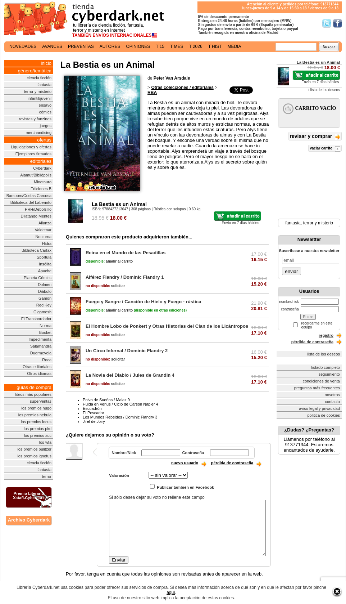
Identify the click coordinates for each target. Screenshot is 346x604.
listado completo (325, 367)
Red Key (43, 305)
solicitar (105, 286)
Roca (46, 360)
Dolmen (44, 284)
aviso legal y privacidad (319, 408)
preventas (81, 46)
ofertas (44, 140)
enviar (291, 271)
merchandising (39, 132)
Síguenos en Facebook (337, 23)
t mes (176, 46)
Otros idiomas (39, 373)
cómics (45, 112)
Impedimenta (39, 339)
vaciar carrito (325, 149)
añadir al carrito (109, 261)
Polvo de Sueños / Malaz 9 (106, 400)
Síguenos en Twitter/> (326, 23)
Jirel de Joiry (94, 421)
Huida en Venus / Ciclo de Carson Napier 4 (120, 404)
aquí (171, 592)
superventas (40, 401)
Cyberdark (42, 168)
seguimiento (329, 374)
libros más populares (33, 394)
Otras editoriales (37, 366)
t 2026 (195, 46)
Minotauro (42, 182)
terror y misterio (37, 91)
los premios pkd (37, 428)
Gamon (44, 298)
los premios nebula (34, 415)
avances (52, 46)
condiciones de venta (321, 381)
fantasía (44, 84)
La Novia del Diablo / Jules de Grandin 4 (130, 375)
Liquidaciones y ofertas (31, 147)
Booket (45, 332)
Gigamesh (42, 312)
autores (110, 46)
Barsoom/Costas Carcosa (28, 195)
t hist (215, 46)
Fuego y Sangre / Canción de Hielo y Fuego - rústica (143, 301)
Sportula (44, 257)
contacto (332, 401)
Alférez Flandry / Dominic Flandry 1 (125, 277)
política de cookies (324, 415)
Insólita (45, 264)
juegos (45, 126)
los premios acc (37, 435)
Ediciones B (41, 189)
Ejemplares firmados (33, 154)
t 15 (160, 46)
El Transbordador (36, 319)
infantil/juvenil (39, 98)
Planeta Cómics (37, 278)
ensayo (45, 105)
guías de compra (34, 387)
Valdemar (43, 230)
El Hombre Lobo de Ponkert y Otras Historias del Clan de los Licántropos (167, 326)
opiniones (138, 46)
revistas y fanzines (35, 119)
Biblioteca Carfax (36, 250)
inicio (46, 63)
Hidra (46, 243)
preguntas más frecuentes (317, 388)
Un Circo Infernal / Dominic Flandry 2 (127, 350)
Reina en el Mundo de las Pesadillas (126, 252)
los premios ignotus (34, 456)
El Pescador (93, 413)
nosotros (332, 395)
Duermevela (40, 353)
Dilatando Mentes (36, 216)
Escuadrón (92, 408)
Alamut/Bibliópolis (35, 175)
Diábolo (44, 291)
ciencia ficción (39, 78)
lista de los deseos (324, 354)
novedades (22, 46)
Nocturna (43, 236)
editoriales (40, 161)
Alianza (44, 223)
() (160, 310)
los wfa (45, 442)
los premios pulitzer (34, 449)
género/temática (34, 70)
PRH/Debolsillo (38, 209)
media (234, 46)
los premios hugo (36, 408)
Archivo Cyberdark (29, 520)
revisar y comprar (315, 136)
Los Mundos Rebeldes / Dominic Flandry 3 (120, 417)
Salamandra (40, 346)
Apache (44, 271)
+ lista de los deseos (323, 90)
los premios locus (36, 422)
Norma (45, 325)
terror (46, 476)
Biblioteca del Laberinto (30, 202)
